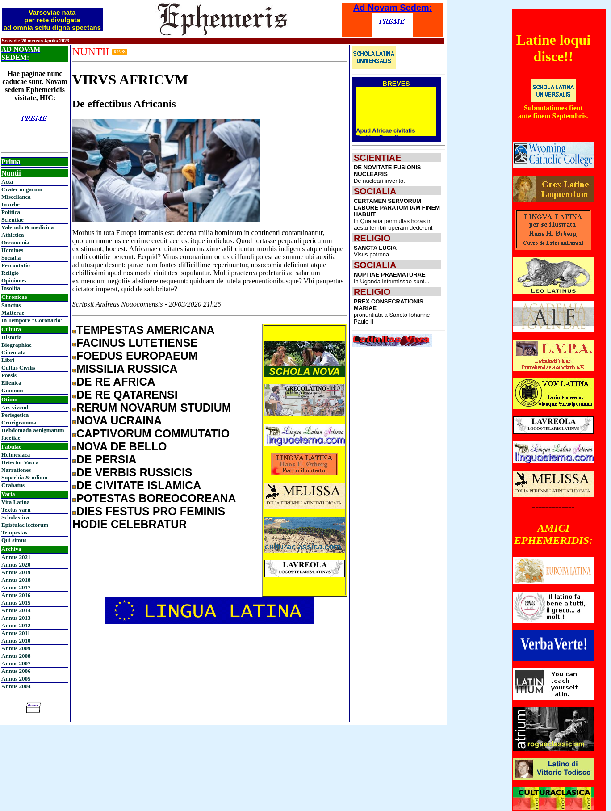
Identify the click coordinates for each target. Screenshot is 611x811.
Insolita (10, 288)
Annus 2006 (15, 671)
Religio (10, 272)
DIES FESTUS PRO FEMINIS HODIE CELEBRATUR (148, 517)
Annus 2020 (15, 564)
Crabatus (13, 485)
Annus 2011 (15, 633)
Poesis (9, 375)
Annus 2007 (15, 663)
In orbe (10, 204)
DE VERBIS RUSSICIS (134, 472)
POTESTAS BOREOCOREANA (156, 498)
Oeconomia (15, 242)
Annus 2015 (15, 602)
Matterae (12, 312)
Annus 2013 (15, 617)
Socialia (11, 257)
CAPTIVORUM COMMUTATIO (153, 433)
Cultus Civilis (18, 367)
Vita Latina (15, 502)
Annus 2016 (15, 595)
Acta (7, 181)
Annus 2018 (15, 579)
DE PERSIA (106, 459)
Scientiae (12, 219)
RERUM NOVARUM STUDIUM (153, 407)
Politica (10, 212)
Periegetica (15, 415)
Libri (7, 360)
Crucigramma (19, 422)
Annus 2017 (15, 587)
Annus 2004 (15, 686)
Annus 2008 (15, 655)
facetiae (11, 437)
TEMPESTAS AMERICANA (145, 330)
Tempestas (14, 532)
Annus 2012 (15, 625)
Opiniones (13, 280)
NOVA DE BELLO (121, 446)
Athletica (12, 234)
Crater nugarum (21, 189)
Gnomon (12, 390)
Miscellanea (16, 196)
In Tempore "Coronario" (32, 320)
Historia (11, 337)
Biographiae (16, 344)
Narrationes (16, 469)
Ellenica (11, 382)
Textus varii (16, 509)
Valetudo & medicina (27, 227)
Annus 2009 (15, 648)
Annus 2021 (15, 557)
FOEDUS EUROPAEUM (137, 355)
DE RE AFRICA (115, 381)
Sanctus (11, 305)
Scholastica (15, 517)
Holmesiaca (15, 454)
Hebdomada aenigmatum (32, 430)
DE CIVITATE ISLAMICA (138, 485)
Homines (12, 250)
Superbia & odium (24, 477)
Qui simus (13, 540)
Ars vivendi (15, 407)
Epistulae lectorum (24, 524)
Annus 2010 (15, 640)
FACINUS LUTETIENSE (137, 342)
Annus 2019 (15, 572)
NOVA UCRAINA (119, 420)
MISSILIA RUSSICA (127, 368)
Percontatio (15, 265)
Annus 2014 (15, 610)
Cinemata (13, 352)
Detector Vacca (19, 462)
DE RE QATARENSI (127, 394)
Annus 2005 (15, 678)
